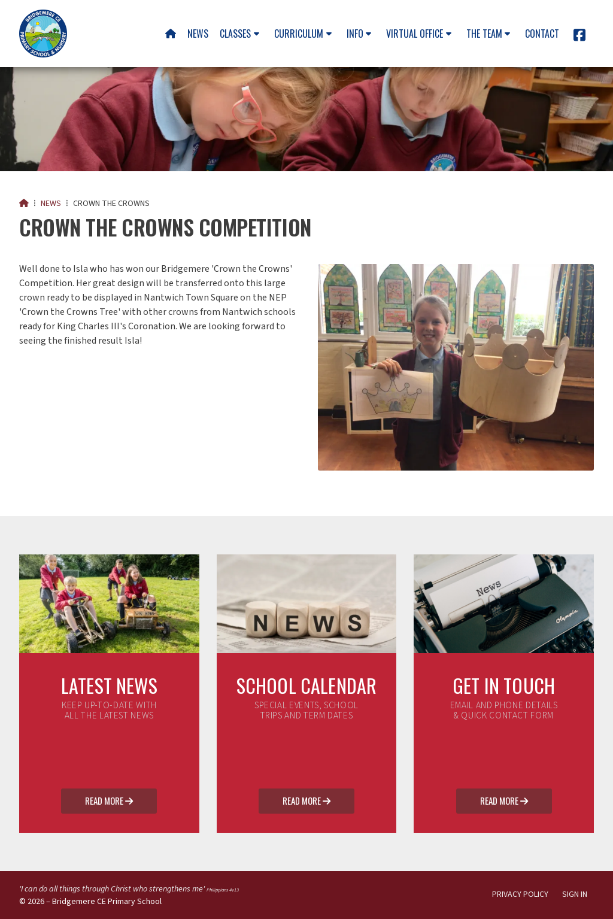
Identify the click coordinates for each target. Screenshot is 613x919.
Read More (109, 801)
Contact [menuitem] (542, 33)
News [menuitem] (197, 33)
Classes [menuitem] (235, 33)
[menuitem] (170, 33)
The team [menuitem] (484, 33)
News (51, 204)
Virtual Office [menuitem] (414, 33)
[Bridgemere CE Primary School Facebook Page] (579, 37)
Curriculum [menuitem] (298, 33)
